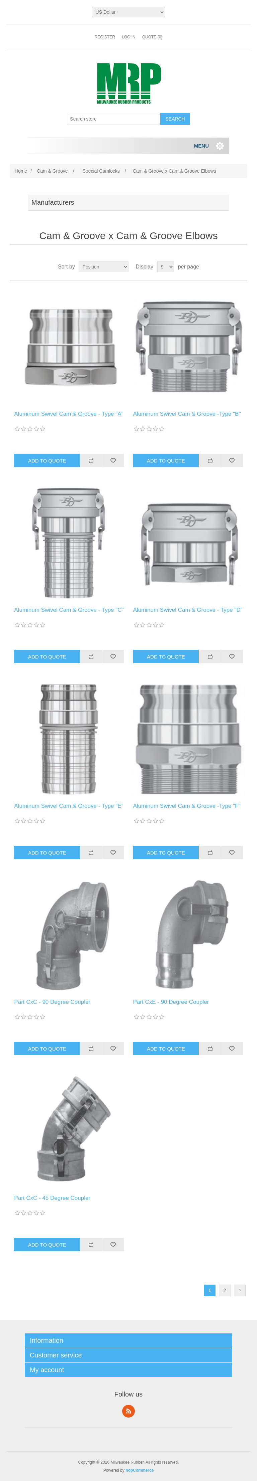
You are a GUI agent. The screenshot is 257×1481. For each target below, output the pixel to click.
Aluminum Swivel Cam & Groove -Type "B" (187, 414)
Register (105, 37)
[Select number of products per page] (165, 266)
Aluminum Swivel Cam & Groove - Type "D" (188, 610)
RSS (128, 1411)
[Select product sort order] (103, 266)
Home (21, 171)
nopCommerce (139, 1470)
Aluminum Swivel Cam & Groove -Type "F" (187, 806)
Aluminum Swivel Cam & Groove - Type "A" (68, 414)
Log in (129, 37)
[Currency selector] (128, 12)
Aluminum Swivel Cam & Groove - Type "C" (68, 610)
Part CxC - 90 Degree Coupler (52, 1002)
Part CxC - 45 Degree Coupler (52, 1198)
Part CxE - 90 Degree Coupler (171, 1002)
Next (240, 1290)
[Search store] (114, 119)
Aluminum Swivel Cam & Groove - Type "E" (68, 806)
